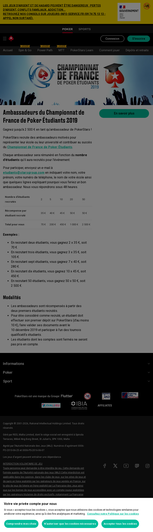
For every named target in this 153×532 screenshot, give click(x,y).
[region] (76, 515)
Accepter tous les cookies (120, 523)
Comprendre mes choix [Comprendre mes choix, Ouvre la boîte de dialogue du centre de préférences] (21, 523)
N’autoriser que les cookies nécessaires (70, 523)
